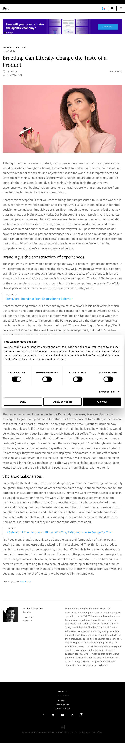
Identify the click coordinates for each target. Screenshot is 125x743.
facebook (44, 715)
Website (27, 620)
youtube (62, 715)
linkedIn (72, 715)
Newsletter (62, 696)
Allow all (102, 401)
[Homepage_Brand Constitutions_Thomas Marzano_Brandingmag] (62, 26)
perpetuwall (103, 8)
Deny (23, 401)
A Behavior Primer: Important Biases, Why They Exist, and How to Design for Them (59, 532)
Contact (62, 700)
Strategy (12, 71)
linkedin (28, 617)
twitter (53, 715)
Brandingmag (6, 8)
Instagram (81, 715)
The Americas (14, 75)
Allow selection (62, 401)
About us (62, 691)
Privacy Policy (62, 709)
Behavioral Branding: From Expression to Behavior (39, 299)
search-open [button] (112, 8)
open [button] (121, 8)
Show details (107, 391)
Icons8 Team (25, 581)
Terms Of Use (62, 704)
